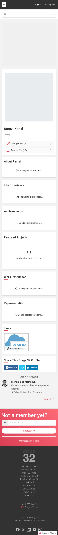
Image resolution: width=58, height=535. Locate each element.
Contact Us (29, 495)
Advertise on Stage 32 (29, 476)
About (6, 14)
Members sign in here (29, 441)
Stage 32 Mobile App (29, 504)
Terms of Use (29, 485)
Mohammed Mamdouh (23, 381)
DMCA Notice (29, 489)
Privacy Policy (29, 492)
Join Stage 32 (49, 4)
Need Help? (29, 482)
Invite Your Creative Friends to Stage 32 (29, 520)
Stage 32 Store (31, 507)
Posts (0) (29, 143)
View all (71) (50, 399)
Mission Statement (29, 469)
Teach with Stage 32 (29, 479)
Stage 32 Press (29, 473)
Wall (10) (29, 150)
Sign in (38, 4)
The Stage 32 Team (29, 466)
